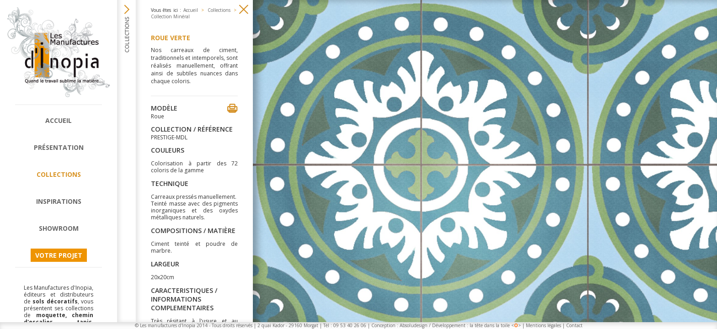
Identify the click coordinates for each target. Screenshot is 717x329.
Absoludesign (414, 325)
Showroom (59, 228)
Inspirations (58, 201)
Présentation (59, 147)
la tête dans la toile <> (495, 325)
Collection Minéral (170, 16)
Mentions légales (543, 325)
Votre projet (58, 255)
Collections (59, 174)
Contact (574, 325)
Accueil (58, 120)
